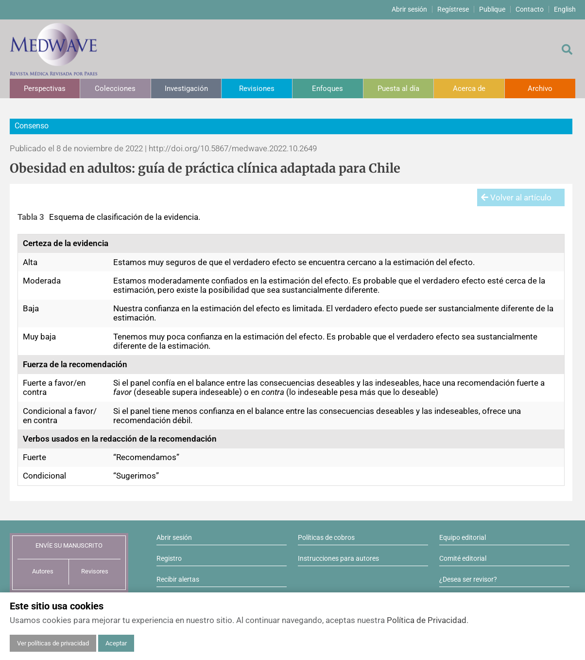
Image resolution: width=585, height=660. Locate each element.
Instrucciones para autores (338, 558)
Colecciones (115, 88)
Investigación (186, 88)
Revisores (94, 571)
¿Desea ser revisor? (468, 579)
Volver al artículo (516, 197)
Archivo (540, 88)
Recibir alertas (177, 579)
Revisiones (257, 88)
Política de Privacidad (426, 620)
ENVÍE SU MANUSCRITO (69, 545)
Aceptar (116, 643)
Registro (169, 558)
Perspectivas (45, 88)
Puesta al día (398, 88)
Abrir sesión (409, 9)
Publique (492, 9)
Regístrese (453, 9)
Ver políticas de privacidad (53, 643)
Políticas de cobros (326, 537)
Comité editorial (462, 558)
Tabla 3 (30, 217)
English (565, 9)
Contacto (530, 9)
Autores (42, 571)
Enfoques (327, 88)
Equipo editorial (462, 537)
